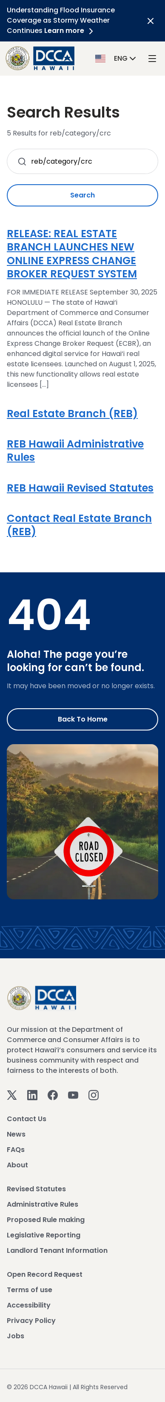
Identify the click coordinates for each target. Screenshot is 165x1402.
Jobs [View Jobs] (15, 1336)
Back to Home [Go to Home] (83, 719)
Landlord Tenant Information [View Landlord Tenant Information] (57, 1250)
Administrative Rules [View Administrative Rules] (42, 1204)
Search (82, 195)
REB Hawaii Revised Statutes (80, 488)
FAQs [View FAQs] (16, 1150)
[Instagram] (93, 1094)
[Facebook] (53, 1094)
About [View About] (17, 1165)
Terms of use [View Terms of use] (29, 1290)
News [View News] (16, 1134)
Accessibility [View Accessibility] (29, 1305)
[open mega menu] (152, 58)
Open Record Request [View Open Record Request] (44, 1274)
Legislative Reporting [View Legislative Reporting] (43, 1235)
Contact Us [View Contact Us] (26, 1119)
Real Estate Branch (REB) (72, 413)
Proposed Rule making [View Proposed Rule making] (46, 1220)
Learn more (70, 30)
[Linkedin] (32, 1094)
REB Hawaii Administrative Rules (75, 450)
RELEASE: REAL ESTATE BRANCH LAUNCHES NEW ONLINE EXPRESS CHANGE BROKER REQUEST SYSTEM (72, 254)
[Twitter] (12, 1094)
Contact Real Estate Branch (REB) (79, 525)
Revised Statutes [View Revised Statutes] (36, 1189)
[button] (116, 58)
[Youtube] (73, 1094)
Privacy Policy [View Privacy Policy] (31, 1320)
